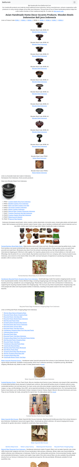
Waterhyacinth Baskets (15, 217)
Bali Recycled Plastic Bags (11, 321)
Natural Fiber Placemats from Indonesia (13, 449)
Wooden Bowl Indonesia (39, 32)
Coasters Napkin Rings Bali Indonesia (19, 215)
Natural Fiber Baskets (15, 219)
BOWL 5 (42, 20)
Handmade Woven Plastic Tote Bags (15, 357)
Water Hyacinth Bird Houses (9, 419)
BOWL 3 (30, 20)
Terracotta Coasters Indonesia (17, 207)
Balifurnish (6, 2)
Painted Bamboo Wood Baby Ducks (12, 246)
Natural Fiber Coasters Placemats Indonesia (21, 211)
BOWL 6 (48, 20)
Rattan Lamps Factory (27, 447)
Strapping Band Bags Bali (11, 355)
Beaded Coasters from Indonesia (18, 203)
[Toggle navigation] (74, 2)
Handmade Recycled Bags (12, 346)
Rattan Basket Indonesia (39, 173)
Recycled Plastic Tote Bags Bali (13, 317)
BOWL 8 (60, 20)
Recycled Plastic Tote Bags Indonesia (15, 336)
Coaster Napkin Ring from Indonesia (19, 202)
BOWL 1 (17, 20)
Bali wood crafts (59, 11)
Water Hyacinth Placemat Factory (11, 360)
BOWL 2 (23, 20)
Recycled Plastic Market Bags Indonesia (16, 319)
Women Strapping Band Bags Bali (14, 353)
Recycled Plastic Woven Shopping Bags (15, 315)
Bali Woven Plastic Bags (11, 349)
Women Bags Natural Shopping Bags (15, 313)
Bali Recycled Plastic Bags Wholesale (15, 348)
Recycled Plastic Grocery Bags (13, 326)
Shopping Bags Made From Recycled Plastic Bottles (19, 338)
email (42, 364)
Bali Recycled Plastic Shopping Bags (14, 340)
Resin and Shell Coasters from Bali (18, 205)
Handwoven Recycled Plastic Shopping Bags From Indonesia (19, 279)
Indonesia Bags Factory (11, 332)
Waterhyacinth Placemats (44, 447)
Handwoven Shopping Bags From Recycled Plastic (19, 330)
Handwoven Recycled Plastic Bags (14, 344)
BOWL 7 (54, 20)
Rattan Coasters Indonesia (16, 209)
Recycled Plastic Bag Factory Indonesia (15, 324)
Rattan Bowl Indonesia (39, 158)
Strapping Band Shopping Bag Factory (15, 322)
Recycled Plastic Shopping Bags (63, 447)
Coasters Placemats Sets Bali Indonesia (20, 213)
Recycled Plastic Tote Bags (12, 342)
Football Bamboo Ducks (8, 382)
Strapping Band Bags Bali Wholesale (15, 351)
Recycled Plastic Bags (10, 334)
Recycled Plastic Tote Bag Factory (14, 328)
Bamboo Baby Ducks (12, 447)
